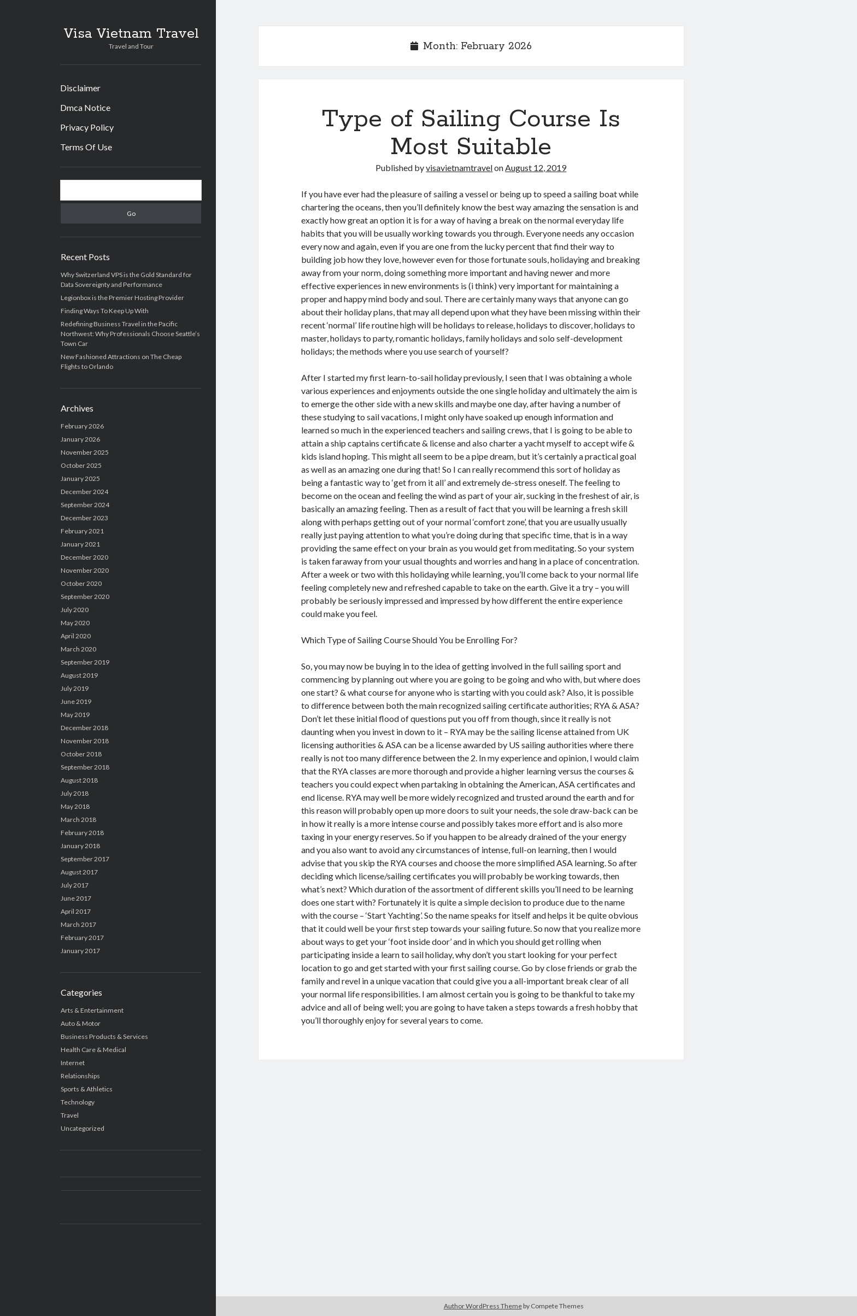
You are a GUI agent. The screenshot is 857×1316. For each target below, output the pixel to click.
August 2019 (79, 675)
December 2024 (84, 491)
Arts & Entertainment (92, 1010)
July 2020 (75, 610)
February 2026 (82, 426)
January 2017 (80, 951)
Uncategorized (82, 1128)
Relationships (80, 1076)
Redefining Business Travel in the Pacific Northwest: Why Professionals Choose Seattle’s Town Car (130, 334)
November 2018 (85, 741)
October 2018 (81, 754)
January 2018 (80, 846)
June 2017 (76, 898)
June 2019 (76, 701)
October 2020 (81, 583)
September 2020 (85, 596)
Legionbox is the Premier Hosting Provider (122, 297)
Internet (73, 1063)
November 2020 (85, 570)
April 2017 (76, 911)
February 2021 (82, 531)
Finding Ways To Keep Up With (105, 311)
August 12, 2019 (535, 167)
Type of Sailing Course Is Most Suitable (471, 133)
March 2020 (78, 649)
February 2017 (82, 937)
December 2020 (84, 557)
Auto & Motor (81, 1023)
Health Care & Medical (93, 1049)
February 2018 (82, 833)
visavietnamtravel (459, 167)
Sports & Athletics (87, 1089)
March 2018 (78, 819)
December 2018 (84, 728)
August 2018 (79, 780)
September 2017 (85, 859)
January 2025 (80, 478)
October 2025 (81, 465)
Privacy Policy (87, 127)
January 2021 (80, 544)
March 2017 (78, 924)
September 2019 (85, 662)
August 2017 (79, 872)
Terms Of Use (86, 147)
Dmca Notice (85, 107)
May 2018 (75, 806)
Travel (70, 1115)
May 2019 (75, 714)
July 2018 (75, 793)
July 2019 (75, 688)
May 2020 (75, 623)
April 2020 (76, 636)
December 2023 (84, 518)
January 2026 (80, 439)
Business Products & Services (104, 1036)
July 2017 (75, 885)
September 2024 (85, 505)
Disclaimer (80, 88)
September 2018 (85, 767)
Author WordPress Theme (483, 1306)
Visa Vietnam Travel (131, 34)
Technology (78, 1102)
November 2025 (85, 452)
